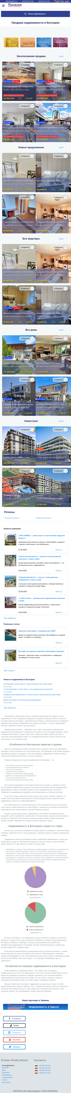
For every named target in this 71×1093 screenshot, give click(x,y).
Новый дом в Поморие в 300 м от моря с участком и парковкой (52, 404)
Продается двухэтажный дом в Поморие (17, 363)
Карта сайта (6, 1082)
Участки (4, 1080)
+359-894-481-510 (45, 1065)
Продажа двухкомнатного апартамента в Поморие (52, 222)
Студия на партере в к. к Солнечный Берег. (18, 222)
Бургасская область (11, 518)
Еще (61, 56)
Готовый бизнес (7, 1077)
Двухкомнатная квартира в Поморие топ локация (19, 313)
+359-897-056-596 (45, 1070)
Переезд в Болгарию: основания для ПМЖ (36, 631)
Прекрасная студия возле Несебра (49, 181)
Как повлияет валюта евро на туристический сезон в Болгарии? (28, 684)
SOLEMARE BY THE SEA (11, 495)
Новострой (5, 1072)
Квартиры (11, 42)
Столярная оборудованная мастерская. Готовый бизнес (52, 128)
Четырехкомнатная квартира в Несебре (51, 86)
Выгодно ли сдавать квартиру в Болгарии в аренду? (41, 651)
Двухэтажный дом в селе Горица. (49, 363)
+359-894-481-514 (45, 1068)
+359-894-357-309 (45, 1073)
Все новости (10, 618)
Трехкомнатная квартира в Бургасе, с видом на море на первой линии (19, 86)
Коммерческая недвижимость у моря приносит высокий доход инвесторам (32, 694)
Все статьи (9, 671)
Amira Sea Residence (44, 454)
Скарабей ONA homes (11, 454)
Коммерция (60, 42)
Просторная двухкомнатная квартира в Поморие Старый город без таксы (19, 128)
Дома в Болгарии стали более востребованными (22, 700)
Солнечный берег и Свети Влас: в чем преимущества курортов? (28, 689)
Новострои (44, 42)
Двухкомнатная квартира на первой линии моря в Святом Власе (19, 181)
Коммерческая (7, 1075)
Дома (27, 42)
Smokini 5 (40, 495)
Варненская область (43, 518)
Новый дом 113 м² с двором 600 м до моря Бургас (19, 404)
